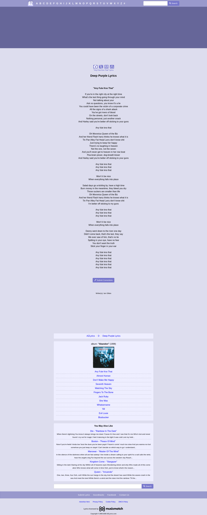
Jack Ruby (103, 396)
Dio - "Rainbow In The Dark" (103, 431)
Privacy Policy (98, 502)
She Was (103, 401)
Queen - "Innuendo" (103, 472)
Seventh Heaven (103, 384)
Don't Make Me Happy (103, 380)
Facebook (111, 495)
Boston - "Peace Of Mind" (103, 441)
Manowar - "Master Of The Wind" (103, 451)
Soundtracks (98, 495)
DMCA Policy (123, 502)
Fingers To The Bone (103, 392)
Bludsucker (103, 417)
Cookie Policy (111, 502)
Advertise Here (84, 502)
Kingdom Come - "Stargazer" (103, 462)
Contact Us (124, 495)
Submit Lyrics (84, 495)
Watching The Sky (103, 388)
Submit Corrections (103, 280)
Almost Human (103, 376)
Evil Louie (103, 413)
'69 (103, 409)
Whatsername (103, 405)
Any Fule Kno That (103, 371)
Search (173, 3)
